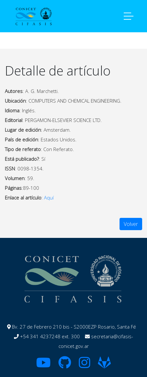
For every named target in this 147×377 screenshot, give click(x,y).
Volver (131, 224)
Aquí (49, 197)
